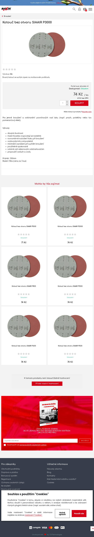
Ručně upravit (62, 513)
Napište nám (86, 112)
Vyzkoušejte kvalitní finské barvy (47, 3)
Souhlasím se (26, 445)
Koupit (79, 103)
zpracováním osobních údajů (33, 445)
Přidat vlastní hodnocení (47, 384)
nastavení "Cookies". (33, 515)
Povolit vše (79, 513)
